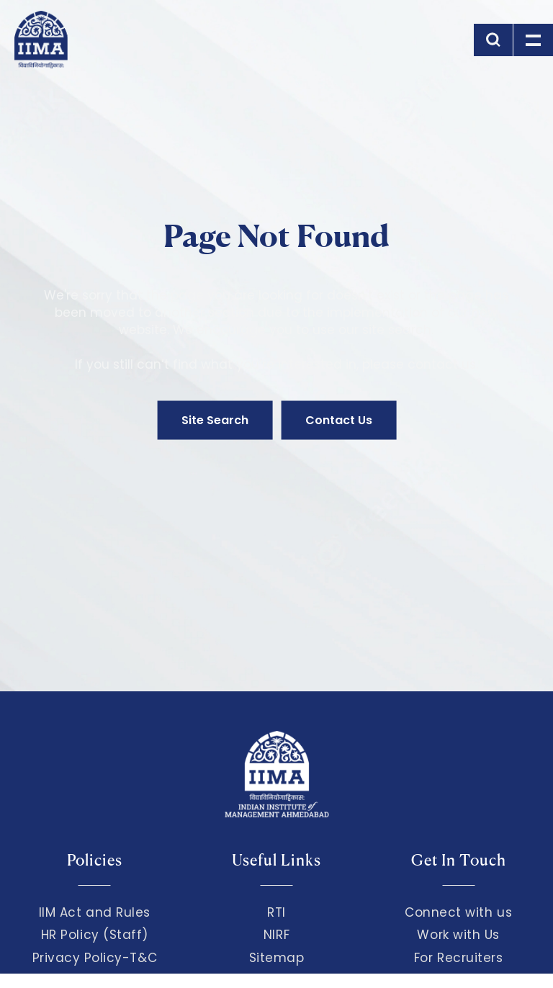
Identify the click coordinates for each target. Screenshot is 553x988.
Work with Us (458, 934)
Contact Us (338, 420)
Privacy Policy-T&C (95, 957)
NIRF (276, 934)
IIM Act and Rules (94, 912)
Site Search (214, 420)
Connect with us (458, 912)
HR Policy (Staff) (94, 934)
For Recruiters (458, 957)
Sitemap (277, 957)
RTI (276, 912)
